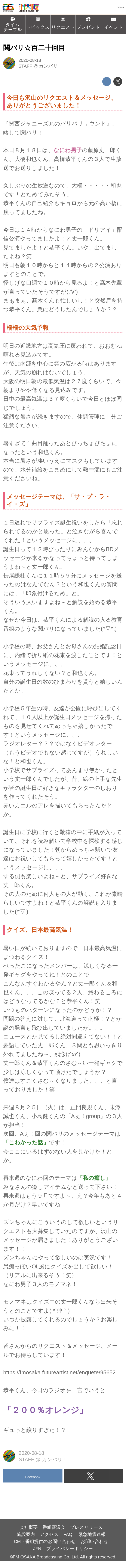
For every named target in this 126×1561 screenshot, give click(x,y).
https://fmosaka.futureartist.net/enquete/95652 (59, 1372)
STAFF (25, 65)
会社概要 (29, 1527)
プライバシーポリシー (69, 1548)
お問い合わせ (94, 1541)
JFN (37, 1548)
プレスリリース (86, 1527)
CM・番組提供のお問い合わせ (45, 1541)
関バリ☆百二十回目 (34, 48)
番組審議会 (54, 1527)
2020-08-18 (29, 60)
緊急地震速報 (92, 1534)
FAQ (69, 1534)
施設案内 (26, 1534)
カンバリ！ (50, 65)
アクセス (49, 1534)
